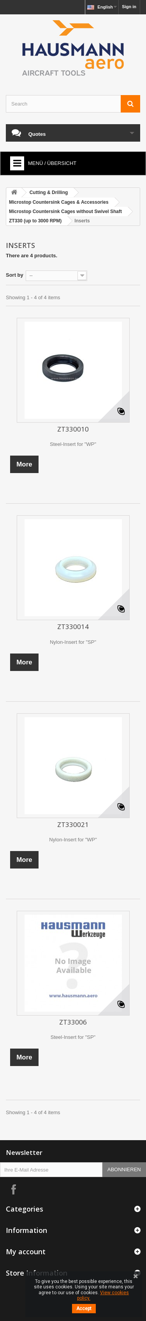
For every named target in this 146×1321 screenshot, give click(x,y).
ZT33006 (73, 1022)
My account (26, 1251)
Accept (83, 1308)
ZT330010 (73, 429)
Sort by (14, 275)
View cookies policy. (103, 1295)
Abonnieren (124, 1169)
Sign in (129, 6)
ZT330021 (73, 824)
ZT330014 (73, 626)
